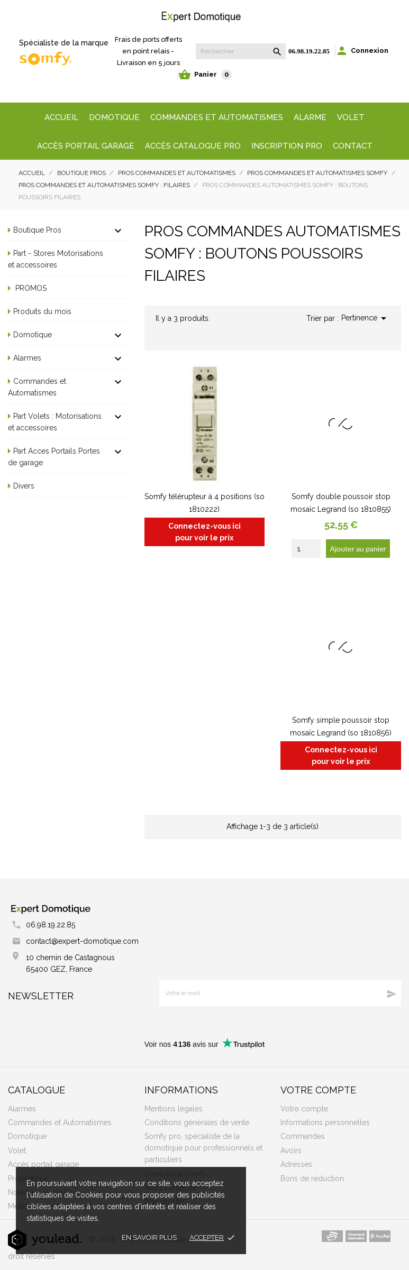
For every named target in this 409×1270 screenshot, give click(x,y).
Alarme (310, 117)
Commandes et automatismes (216, 117)
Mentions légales (173, 1109)
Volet (351, 117)
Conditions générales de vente (196, 1122)
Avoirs (291, 1150)
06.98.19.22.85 (309, 51)
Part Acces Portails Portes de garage (54, 457)
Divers (23, 486)
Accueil (61, 117)
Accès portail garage (85, 146)
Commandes (302, 1136)
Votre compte (318, 1090)
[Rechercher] (241, 51)
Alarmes (27, 358)
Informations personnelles (325, 1122)
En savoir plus (149, 1237)
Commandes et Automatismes (37, 387)
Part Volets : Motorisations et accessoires (55, 422)
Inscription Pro (286, 146)
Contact (352, 146)
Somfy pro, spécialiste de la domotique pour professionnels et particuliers (203, 1148)
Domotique (114, 117)
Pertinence (365, 318)
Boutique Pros (37, 230)
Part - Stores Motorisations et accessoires (55, 259)
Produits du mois (42, 311)
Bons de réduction (312, 1178)
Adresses (296, 1164)
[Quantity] (306, 548)
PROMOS (30, 288)
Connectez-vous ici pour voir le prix (204, 532)
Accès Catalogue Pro (193, 146)
